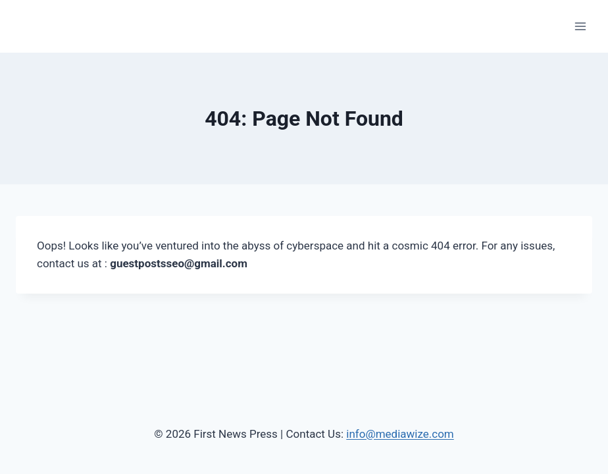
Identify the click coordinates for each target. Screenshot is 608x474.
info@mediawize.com (400, 433)
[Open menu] (580, 26)
